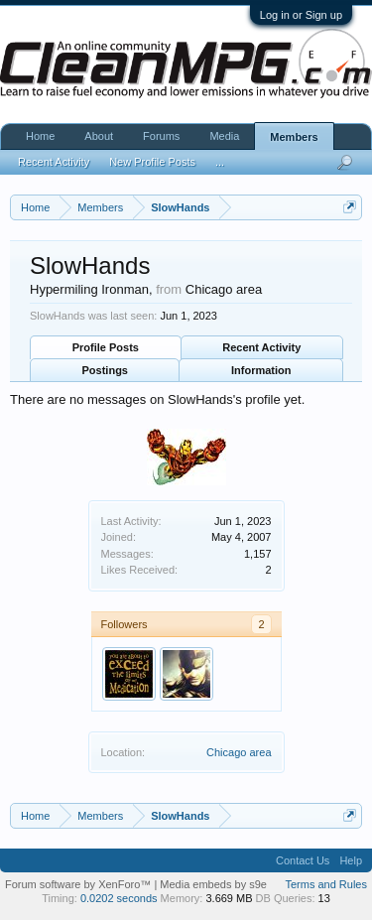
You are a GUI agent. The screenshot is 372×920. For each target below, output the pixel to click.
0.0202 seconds (119, 898)
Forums (161, 136)
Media (224, 136)
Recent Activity (261, 347)
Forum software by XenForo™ (79, 884)
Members (293, 137)
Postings (105, 370)
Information (261, 370)
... (219, 162)
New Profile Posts (152, 162)
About (98, 136)
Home (40, 136)
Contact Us (302, 860)
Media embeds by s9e (213, 884)
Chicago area (238, 752)
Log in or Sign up (301, 15)
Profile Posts (105, 347)
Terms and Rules (326, 884)
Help (350, 860)
